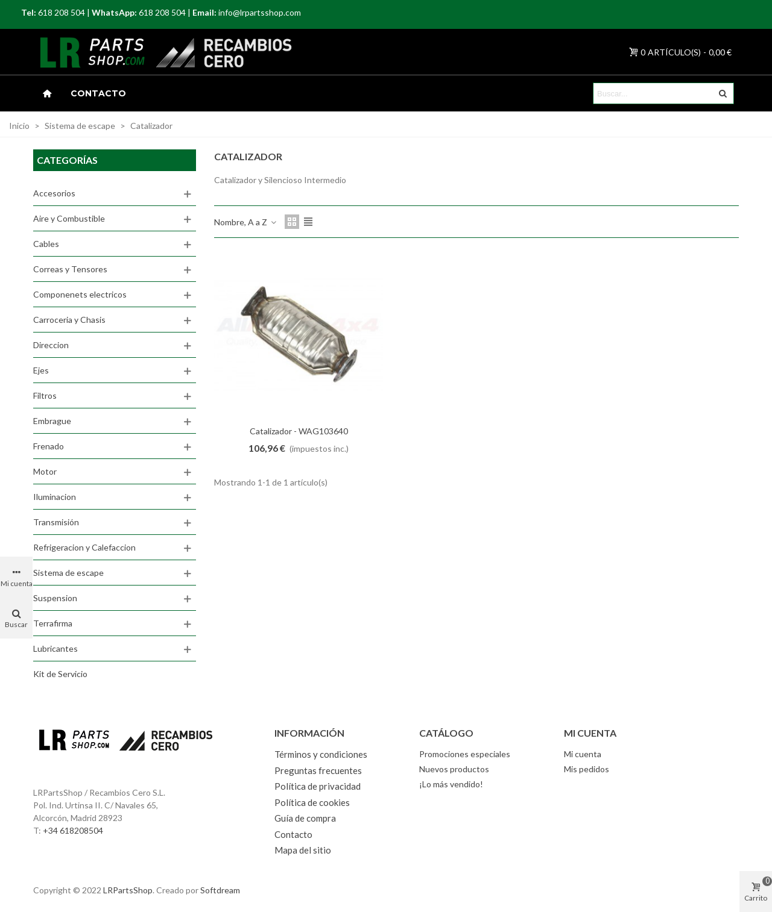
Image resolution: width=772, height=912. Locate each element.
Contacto (98, 93)
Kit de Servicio (60, 674)
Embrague (52, 421)
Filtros (45, 395)
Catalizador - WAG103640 (299, 431)
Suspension (55, 598)
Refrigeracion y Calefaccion (84, 547)
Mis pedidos (586, 769)
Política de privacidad (317, 786)
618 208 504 (61, 12)
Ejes (41, 370)
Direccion (51, 345)
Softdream (220, 890)
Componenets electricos (80, 294)
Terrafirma (52, 623)
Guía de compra (305, 818)
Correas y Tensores (70, 269)
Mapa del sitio (302, 850)
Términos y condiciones (320, 754)
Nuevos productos (454, 769)
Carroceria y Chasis (69, 319)
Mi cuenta (582, 754)
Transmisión (56, 522)
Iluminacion (54, 497)
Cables (46, 244)
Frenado (48, 446)
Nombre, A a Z (245, 222)
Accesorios (54, 193)
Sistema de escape (68, 572)
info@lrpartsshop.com (259, 12)
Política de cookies (312, 802)
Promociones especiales (464, 754)
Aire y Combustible (69, 218)
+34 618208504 (73, 830)
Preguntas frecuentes (318, 770)
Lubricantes (55, 648)
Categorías (67, 160)
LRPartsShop (128, 890)
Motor (45, 471)
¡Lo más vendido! (451, 784)
